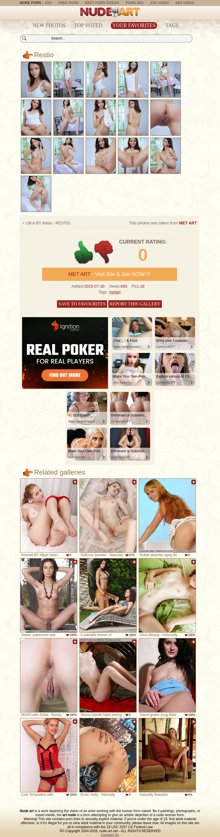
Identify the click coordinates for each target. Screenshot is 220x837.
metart (115, 292)
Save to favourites (82, 303)
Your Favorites (134, 25)
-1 (104, 252)
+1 (84, 252)
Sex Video (184, 3)
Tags (172, 25)
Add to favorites (75, 482)
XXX (48, 3)
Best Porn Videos (102, 3)
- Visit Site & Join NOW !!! (109, 274)
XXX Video (159, 3)
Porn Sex (135, 3)
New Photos (49, 25)
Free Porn (68, 3)
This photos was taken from (163, 223)
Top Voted (88, 25)
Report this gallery (135, 303)
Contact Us (110, 835)
